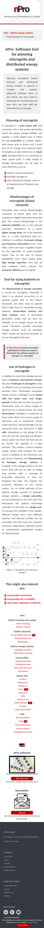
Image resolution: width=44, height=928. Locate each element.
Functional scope (23, 725)
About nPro (22, 675)
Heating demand (22, 661)
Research (23, 692)
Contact (23, 679)
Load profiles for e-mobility (21, 599)
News (20, 689)
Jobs (23, 696)
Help (22, 714)
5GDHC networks (22, 631)
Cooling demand (22, 664)
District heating (23, 623)
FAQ (21, 721)
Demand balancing (22, 638)
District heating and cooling (22, 620)
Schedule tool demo (23, 732)
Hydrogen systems (23, 649)
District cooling (23, 626)
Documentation (23, 717)
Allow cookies (23, 925)
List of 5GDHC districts (21, 635)
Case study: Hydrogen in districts (24, 602)
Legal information (23, 709)
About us (23, 685)
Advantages (23, 641)
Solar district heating (22, 653)
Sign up (22, 813)
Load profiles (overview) (19, 595)
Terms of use (23, 699)
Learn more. (33, 922)
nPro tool (17, 347)
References (23, 682)
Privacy (23, 706)
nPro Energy (9, 832)
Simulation (23, 671)
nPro (22, 615)
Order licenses (20, 702)
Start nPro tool (22, 778)
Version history (23, 728)
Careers (7, 863)
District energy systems (22, 646)
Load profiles (22, 657)
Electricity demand (22, 667)
